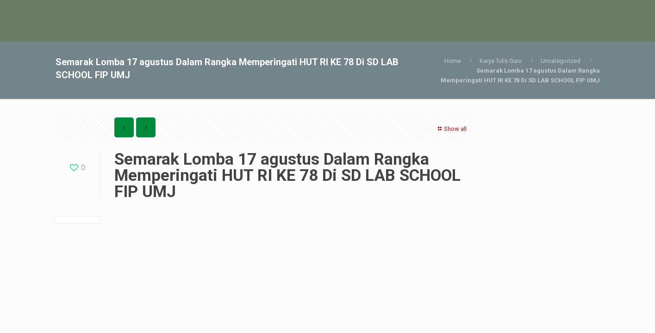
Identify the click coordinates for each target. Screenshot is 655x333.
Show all (451, 128)
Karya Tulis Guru (501, 60)
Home (452, 60)
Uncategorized (560, 60)
